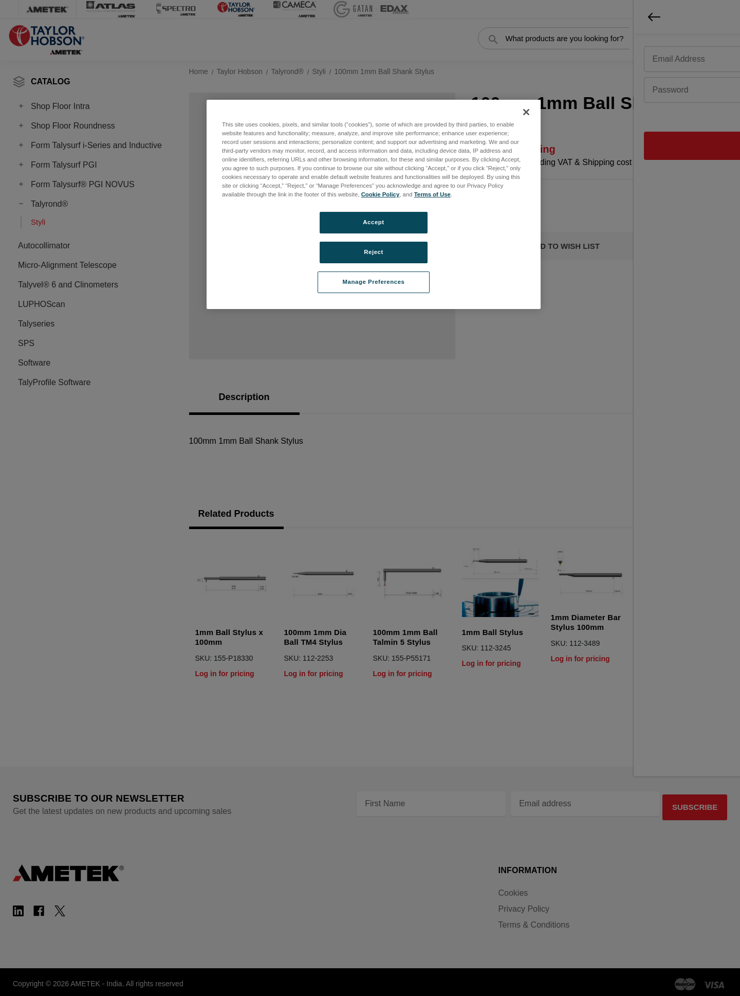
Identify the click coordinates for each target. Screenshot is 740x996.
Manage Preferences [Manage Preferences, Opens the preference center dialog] (374, 282)
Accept (373, 222)
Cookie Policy (380, 194)
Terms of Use (432, 194)
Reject (373, 252)
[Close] (526, 112)
